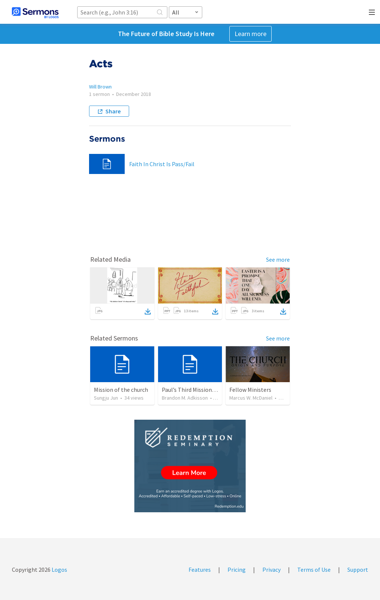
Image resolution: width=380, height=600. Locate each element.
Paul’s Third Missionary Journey (201, 389)
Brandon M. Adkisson (185, 397)
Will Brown (100, 86)
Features (200, 569)
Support (357, 569)
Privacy (271, 569)
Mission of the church (121, 389)
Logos (58, 569)
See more (278, 259)
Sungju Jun (106, 397)
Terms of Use (314, 569)
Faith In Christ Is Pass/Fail (161, 164)
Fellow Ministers (250, 389)
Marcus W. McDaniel (250, 397)
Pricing (236, 569)
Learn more (250, 33)
